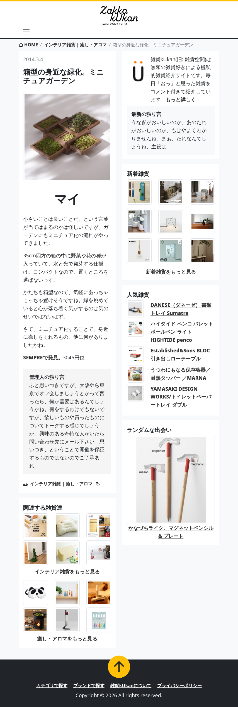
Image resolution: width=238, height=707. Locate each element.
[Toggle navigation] (26, 32)
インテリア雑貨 (59, 45)
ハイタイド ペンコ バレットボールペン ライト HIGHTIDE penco (181, 331)
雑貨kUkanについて (130, 685)
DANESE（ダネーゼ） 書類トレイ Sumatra (181, 309)
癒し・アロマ (93, 45)
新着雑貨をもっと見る (171, 271)
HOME (28, 45)
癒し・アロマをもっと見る (67, 638)
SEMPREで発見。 (43, 357)
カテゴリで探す (51, 685)
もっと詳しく (181, 99)
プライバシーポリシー (179, 685)
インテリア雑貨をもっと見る (67, 571)
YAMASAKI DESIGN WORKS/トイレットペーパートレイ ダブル (180, 396)
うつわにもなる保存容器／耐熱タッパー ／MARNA (180, 373)
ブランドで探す (89, 685)
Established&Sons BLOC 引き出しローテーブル (180, 354)
